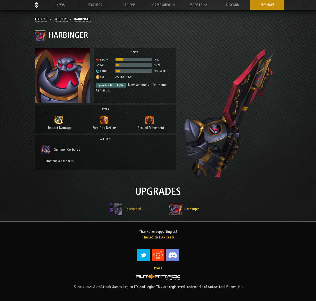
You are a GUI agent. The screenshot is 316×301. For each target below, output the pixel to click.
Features (95, 5)
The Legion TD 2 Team (158, 237)
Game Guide (164, 5)
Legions (129, 5)
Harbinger (82, 19)
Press (158, 268)
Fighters (61, 19)
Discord (232, 5)
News (60, 5)
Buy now (267, 5)
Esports (198, 5)
